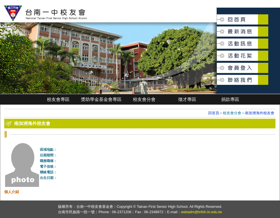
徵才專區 (187, 99)
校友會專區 (58, 99)
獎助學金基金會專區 (101, 99)
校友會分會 (144, 99)
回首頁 (213, 113)
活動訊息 (217, 41)
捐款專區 (230, 99)
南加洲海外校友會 (259, 113)
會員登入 (217, 65)
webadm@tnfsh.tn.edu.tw (201, 212)
